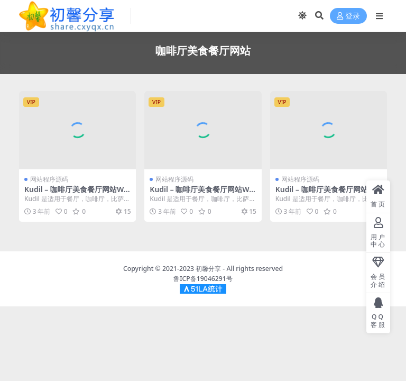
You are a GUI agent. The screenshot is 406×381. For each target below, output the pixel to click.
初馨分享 (208, 268)
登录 (348, 16)
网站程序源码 (49, 179)
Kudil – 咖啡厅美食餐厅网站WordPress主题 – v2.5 (76, 193)
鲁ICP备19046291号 (203, 278)
